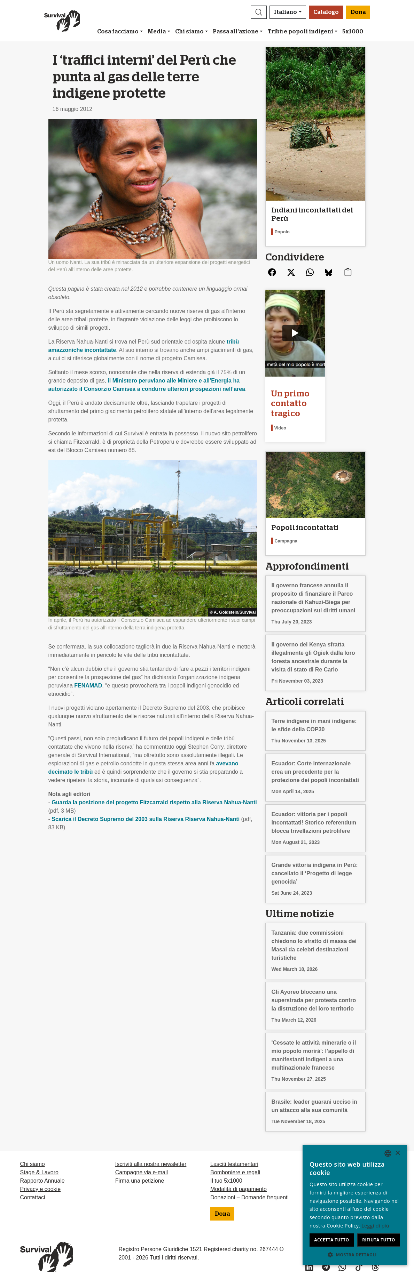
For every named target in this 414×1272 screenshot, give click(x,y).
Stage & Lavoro (39, 1159)
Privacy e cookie (40, 1175)
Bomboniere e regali (235, 1159)
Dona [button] (358, 12)
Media (157, 31)
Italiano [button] (285, 12)
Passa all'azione (235, 31)
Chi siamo (189, 31)
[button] (259, 12)
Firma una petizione (139, 1167)
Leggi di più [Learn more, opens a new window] (375, 1225)
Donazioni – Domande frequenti (249, 1184)
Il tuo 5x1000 (226, 1167)
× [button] (397, 1153)
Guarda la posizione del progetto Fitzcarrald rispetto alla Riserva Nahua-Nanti (154, 802)
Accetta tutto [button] (331, 1240)
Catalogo (326, 12)
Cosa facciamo (118, 31)
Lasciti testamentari (234, 1150)
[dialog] (355, 1205)
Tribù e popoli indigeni (300, 31)
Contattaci (32, 1184)
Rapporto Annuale (42, 1167)
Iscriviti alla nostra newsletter (151, 1150)
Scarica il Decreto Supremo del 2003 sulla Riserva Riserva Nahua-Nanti (146, 819)
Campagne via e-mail (141, 1159)
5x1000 (352, 31)
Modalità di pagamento (238, 1175)
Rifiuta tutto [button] (378, 1240)
